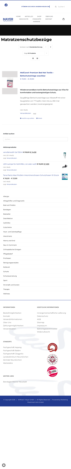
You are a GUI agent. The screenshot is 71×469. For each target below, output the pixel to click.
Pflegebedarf (8, 254)
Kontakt (6, 316)
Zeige (30, 53)
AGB (39, 319)
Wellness (6, 294)
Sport (5, 280)
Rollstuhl (6, 267)
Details (40, 118)
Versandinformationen (12, 319)
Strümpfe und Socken (11, 285)
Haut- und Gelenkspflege (12, 232)
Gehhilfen (6, 223)
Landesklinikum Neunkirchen (15, 357)
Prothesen (7, 258)
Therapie (6, 289)
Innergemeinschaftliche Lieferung (51, 313)
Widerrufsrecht (43, 332)
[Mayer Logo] (8, 19)
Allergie (6, 196)
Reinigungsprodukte (10, 263)
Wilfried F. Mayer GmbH (26, 400)
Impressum (42, 326)
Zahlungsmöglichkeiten (13, 326)
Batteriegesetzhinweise (47, 329)
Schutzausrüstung (10, 276)
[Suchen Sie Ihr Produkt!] (61, 6)
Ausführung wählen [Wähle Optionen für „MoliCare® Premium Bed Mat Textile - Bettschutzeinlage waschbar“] (28, 118)
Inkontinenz (7, 236)
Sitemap (40, 322)
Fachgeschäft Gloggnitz (13, 354)
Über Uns (7, 322)
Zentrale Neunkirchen (12, 360)
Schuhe (6, 271)
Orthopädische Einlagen (12, 249)
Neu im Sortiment (10, 245)
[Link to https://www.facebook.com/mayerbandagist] (6, 5)
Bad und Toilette (9, 205)
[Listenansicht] (37, 58)
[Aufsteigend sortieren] (50, 47)
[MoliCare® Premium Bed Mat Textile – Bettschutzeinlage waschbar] (9, 82)
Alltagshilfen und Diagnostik (13, 201)
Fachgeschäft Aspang (12, 347)
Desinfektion (8, 218)
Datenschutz (42, 316)
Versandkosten (25, 113)
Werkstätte (8, 363)
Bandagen (7, 210)
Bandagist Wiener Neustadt (15, 382)
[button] (4, 465)
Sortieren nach (31, 47)
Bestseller (7, 214)
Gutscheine (7, 227)
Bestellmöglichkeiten (12, 313)
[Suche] (56, 6)
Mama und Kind (9, 241)
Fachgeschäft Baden (12, 351)
